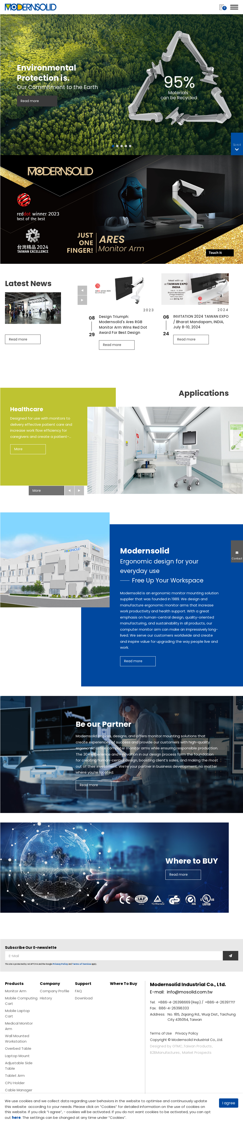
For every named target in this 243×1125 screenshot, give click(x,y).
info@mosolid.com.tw (190, 992)
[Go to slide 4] (126, 146)
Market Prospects (196, 1052)
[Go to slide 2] (117, 146)
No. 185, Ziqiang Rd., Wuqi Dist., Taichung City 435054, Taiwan (202, 1017)
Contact (237, 558)
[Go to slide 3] (122, 146)
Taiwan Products (198, 1046)
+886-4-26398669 (174, 1002)
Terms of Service (81, 964)
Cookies (108, 1106)
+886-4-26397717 (220, 1002)
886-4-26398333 (174, 1008)
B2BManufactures (165, 1052)
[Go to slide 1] (113, 146)
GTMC (177, 1046)
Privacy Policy (60, 964)
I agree (228, 1103)
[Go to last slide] (82, 290)
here (16, 1117)
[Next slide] (82, 300)
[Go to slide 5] (130, 146)
